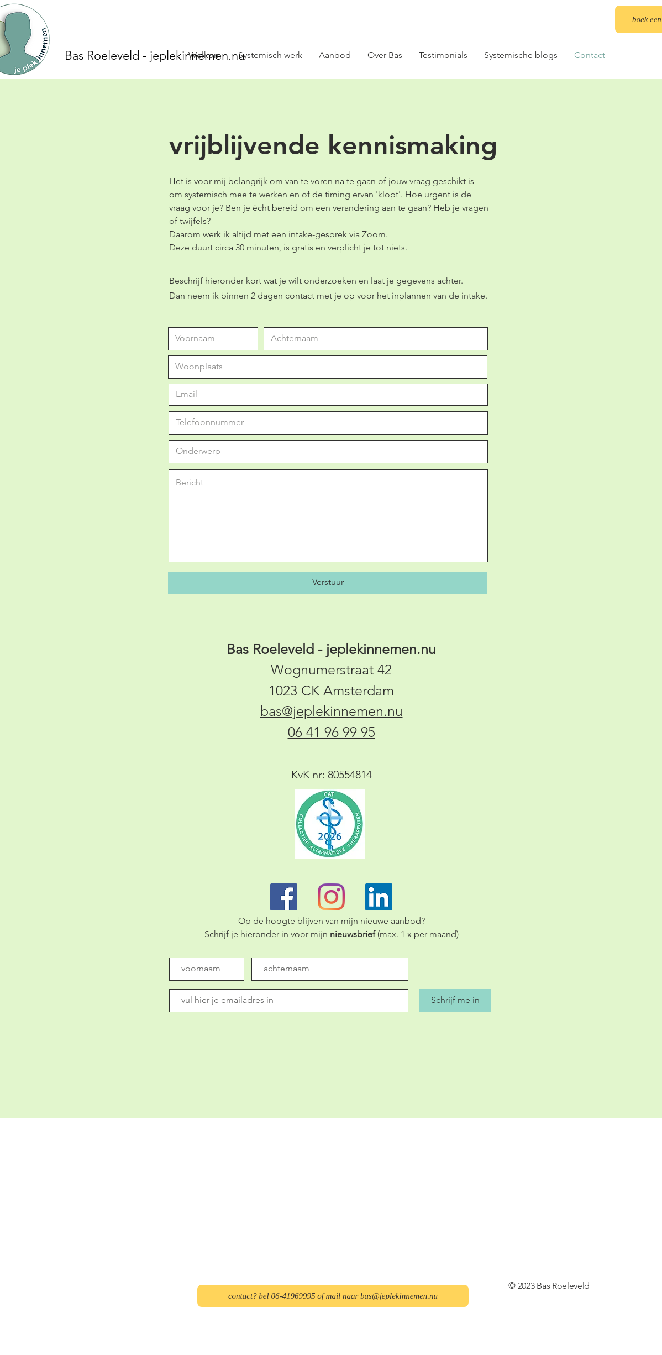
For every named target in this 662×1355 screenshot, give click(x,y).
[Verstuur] (327, 583)
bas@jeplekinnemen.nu (331, 711)
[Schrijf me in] (455, 1000)
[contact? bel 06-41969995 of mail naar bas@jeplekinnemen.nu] (333, 1296)
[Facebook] (283, 897)
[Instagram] (331, 897)
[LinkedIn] (378, 897)
